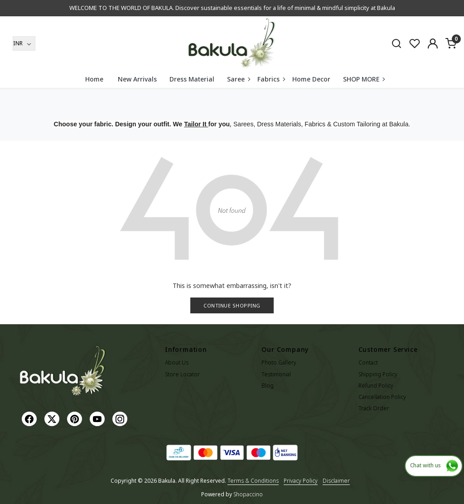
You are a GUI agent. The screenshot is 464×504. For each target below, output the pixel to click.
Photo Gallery (278, 362)
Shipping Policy (377, 374)
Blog (267, 385)
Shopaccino (248, 494)
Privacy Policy (301, 481)
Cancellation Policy (382, 397)
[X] (53, 418)
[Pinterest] (75, 418)
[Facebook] (30, 418)
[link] (396, 43)
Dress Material (191, 79)
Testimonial (276, 374)
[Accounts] (433, 43)
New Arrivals (137, 79)
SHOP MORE (363, 79)
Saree (238, 79)
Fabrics (271, 79)
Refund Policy (375, 385)
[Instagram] (121, 418)
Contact (368, 362)
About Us (176, 362)
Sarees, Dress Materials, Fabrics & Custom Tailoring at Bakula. (321, 124)
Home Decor (311, 79)
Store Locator (182, 374)
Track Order (373, 408)
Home (94, 79)
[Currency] (24, 43)
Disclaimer (336, 481)
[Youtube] (98, 418)
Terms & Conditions (253, 481)
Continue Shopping (232, 305)
